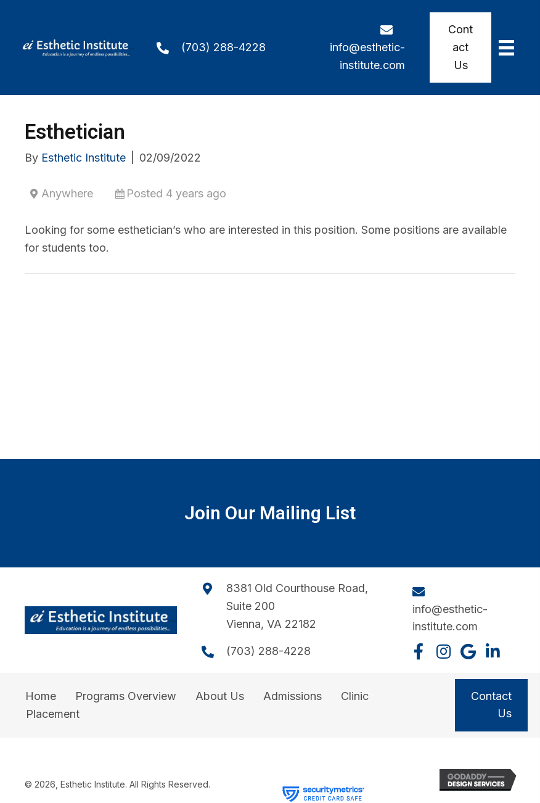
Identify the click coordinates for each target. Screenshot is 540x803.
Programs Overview (125, 696)
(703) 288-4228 (223, 47)
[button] (418, 651)
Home (40, 696)
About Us (219, 696)
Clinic (355, 696)
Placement (53, 713)
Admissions (292, 696)
